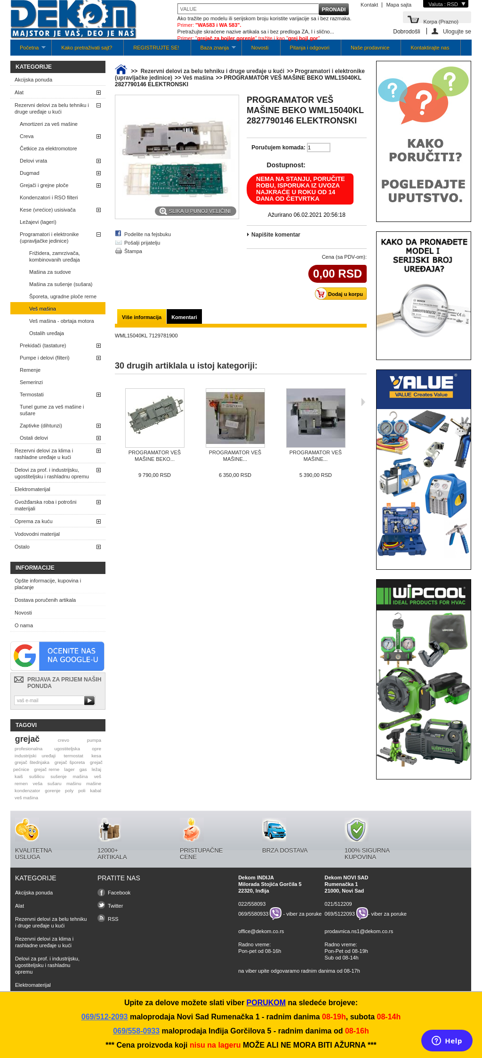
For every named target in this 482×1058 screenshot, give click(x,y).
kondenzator (27, 790)
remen (21, 783)
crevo (63, 740)
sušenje (58, 776)
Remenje (30, 370)
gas (83, 769)
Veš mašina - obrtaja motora (61, 321)
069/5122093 (340, 914)
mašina (80, 776)
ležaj (96, 769)
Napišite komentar (275, 234)
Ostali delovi (34, 438)
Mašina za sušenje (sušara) (61, 284)
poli (81, 790)
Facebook (119, 892)
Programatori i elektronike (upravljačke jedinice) (49, 237)
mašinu (73, 783)
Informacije (35, 568)
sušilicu (36, 776)
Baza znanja (213, 50)
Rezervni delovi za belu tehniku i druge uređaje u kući (52, 108)
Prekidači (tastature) (43, 345)
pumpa (94, 740)
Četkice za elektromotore (48, 148)
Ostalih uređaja (46, 333)
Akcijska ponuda (33, 79)
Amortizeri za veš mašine (49, 124)
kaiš (19, 776)
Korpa (440, 21)
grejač (27, 739)
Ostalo (22, 547)
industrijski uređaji (35, 755)
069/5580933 (253, 914)
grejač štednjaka (32, 762)
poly (69, 790)
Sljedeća (363, 402)
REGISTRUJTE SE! (156, 47)
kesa (96, 755)
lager (69, 769)
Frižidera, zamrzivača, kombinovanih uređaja (54, 256)
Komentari (184, 317)
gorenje (52, 790)
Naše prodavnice (370, 47)
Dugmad (30, 173)
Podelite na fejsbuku (147, 234)
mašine (93, 783)
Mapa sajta (398, 5)
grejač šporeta (70, 762)
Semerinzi (31, 382)
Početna (28, 50)
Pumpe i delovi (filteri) (45, 358)
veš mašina (26, 797)
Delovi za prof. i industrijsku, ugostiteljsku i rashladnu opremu (52, 473)
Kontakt (369, 5)
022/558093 (251, 904)
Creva (26, 136)
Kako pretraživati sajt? (86, 47)
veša (37, 783)
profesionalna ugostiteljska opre (58, 748)
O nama (24, 625)
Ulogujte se (457, 31)
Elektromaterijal (32, 489)
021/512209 (338, 904)
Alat (19, 92)
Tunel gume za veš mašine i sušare (52, 410)
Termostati (32, 394)
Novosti (260, 47)
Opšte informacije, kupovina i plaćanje (48, 584)
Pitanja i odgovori (309, 47)
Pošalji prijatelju (142, 243)
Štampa (133, 251)
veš (97, 776)
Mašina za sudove (50, 272)
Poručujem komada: (278, 147)
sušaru (55, 783)
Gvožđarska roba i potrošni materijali (45, 505)
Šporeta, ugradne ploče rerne (62, 296)
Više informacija (141, 317)
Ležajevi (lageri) (38, 222)
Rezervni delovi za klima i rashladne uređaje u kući (44, 454)
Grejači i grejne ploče (44, 185)
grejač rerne (46, 769)
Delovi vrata (33, 161)
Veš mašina (42, 309)
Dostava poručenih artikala (45, 600)
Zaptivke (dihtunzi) (41, 425)
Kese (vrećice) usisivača (48, 210)
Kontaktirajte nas (429, 47)
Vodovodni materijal (37, 534)
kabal (95, 790)
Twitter (115, 906)
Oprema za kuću (34, 521)
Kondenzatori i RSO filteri (49, 197)
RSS (113, 919)
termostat (73, 755)
